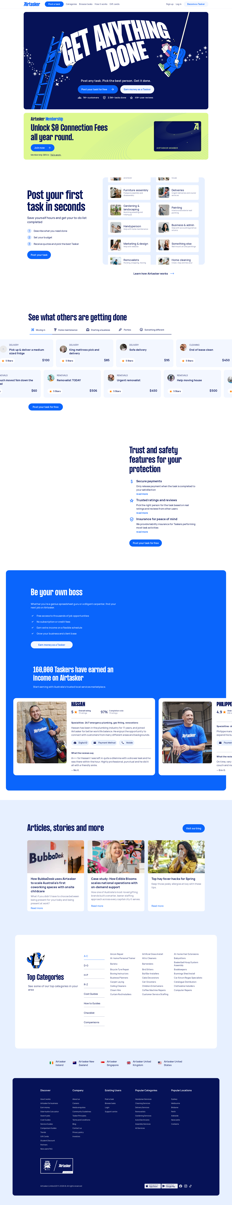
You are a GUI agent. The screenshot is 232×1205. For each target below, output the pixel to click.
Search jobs (45, 1115)
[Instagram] (185, 1186)
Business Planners (119, 977)
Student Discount (47, 1140)
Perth (173, 1111)
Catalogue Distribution (185, 981)
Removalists (140, 1111)
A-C (86, 956)
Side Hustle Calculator (49, 1111)
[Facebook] (180, 1186)
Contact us (77, 1128)
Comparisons (91, 1022)
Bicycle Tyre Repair (119, 969)
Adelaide (174, 1115)
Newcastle (175, 1120)
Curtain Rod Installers (120, 994)
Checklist (89, 1012)
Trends (43, 1132)
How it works (45, 1099)
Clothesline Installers (184, 986)
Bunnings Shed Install (184, 973)
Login (107, 1107)
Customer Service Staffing (155, 994)
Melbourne (175, 1103)
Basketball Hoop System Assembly (186, 964)
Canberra (175, 1124)
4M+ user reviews (144, 97)
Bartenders (147, 963)
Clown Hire (115, 990)
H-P (86, 975)
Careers (75, 1103)
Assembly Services (142, 1124)
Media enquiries (78, 1107)
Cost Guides (91, 994)
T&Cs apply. (55, 155)
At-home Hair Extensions (186, 954)
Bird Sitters (147, 969)
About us (76, 1099)
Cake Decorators (150, 977)
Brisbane (174, 1107)
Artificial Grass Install (152, 954)
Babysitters (180, 958)
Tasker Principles (79, 1115)
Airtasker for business (49, 1103)
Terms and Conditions (81, 1120)
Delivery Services (142, 1107)
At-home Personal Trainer (122, 958)
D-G (86, 965)
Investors (76, 1136)
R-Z (86, 984)
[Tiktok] (190, 1186)
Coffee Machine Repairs (154, 990)
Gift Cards (44, 1136)
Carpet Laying (117, 981)
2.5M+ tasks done (117, 97)
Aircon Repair (116, 954)
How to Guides (92, 1003)
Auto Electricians (142, 1120)
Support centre (111, 1111)
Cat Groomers (149, 981)
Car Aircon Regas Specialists (188, 977)
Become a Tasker (196, 4)
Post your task (39, 255)
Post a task (54, 4)
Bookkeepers (180, 969)
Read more (37, 908)
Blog (74, 1124)
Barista (113, 963)
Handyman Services (143, 1099)
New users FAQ (46, 1149)
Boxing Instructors (119, 973)
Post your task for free (45, 407)
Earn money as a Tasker (137, 89)
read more (142, 494)
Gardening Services (143, 1115)
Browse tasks (110, 1103)
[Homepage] (31, 4)
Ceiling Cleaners (118, 986)
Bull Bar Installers (150, 973)
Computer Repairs (183, 990)
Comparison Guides (48, 1128)
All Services (140, 1128)
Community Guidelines (81, 1111)
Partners (43, 1144)
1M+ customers (91, 97)
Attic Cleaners (149, 958)
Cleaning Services (142, 1103)
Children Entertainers (152, 986)
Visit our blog (193, 828)
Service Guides (46, 1124)
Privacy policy (78, 1132)
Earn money (45, 1107)
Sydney (174, 1099)
